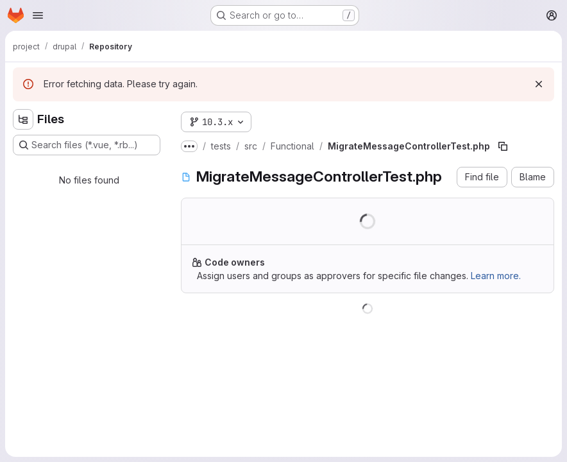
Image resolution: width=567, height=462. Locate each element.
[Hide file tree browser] (23, 119)
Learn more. (496, 275)
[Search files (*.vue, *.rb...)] (86, 145)
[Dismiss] (538, 84)
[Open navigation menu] (38, 15)
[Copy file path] (503, 146)
